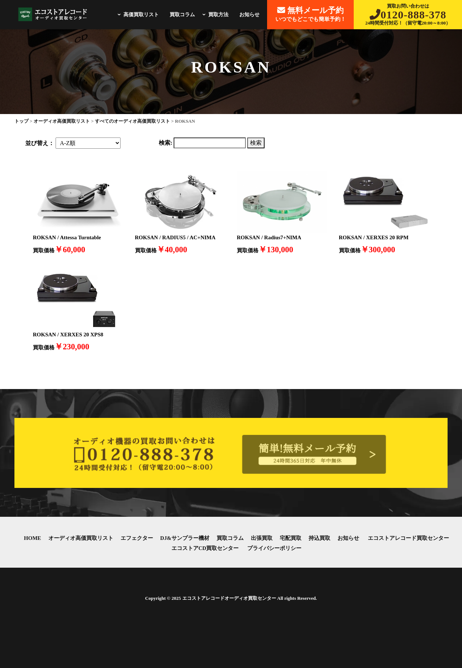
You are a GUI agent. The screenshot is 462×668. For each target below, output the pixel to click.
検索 (256, 143)
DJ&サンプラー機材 (184, 538)
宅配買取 (290, 538)
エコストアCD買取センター (205, 548)
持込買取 (319, 538)
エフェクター (137, 538)
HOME (32, 538)
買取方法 (214, 14)
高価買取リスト (137, 14)
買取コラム (182, 14)
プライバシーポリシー (274, 548)
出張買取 (262, 538)
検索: (165, 143)
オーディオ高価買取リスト (80, 538)
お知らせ (249, 14)
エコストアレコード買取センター (408, 538)
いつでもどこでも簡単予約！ (310, 14)
